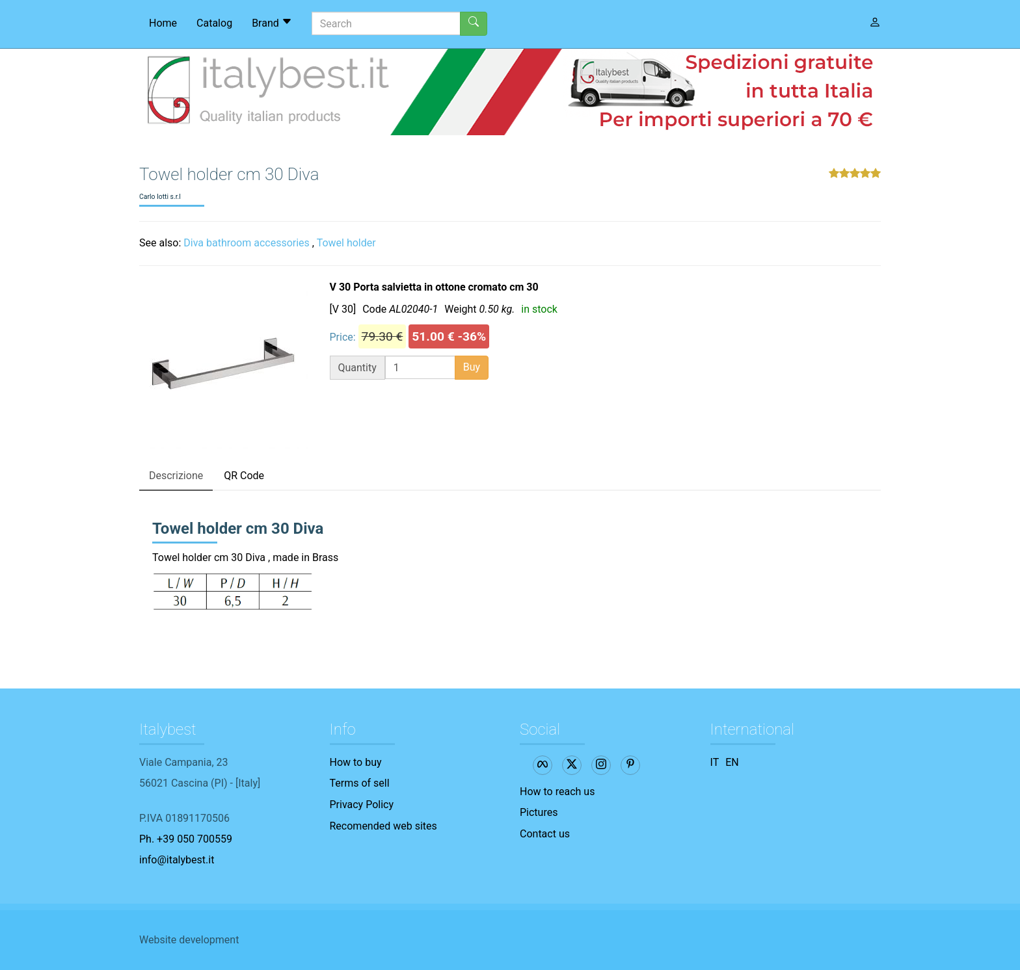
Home (163, 23)
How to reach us (557, 791)
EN (732, 762)
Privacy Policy (362, 804)
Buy (471, 367)
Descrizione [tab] (176, 475)
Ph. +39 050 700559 (185, 839)
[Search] (386, 23)
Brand (272, 22)
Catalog (214, 23)
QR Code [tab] (244, 475)
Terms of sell (360, 783)
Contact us (545, 834)
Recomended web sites (383, 826)
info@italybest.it (176, 860)
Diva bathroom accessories (246, 243)
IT (714, 762)
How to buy (356, 762)
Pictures (538, 812)
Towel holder (346, 243)
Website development (189, 940)
